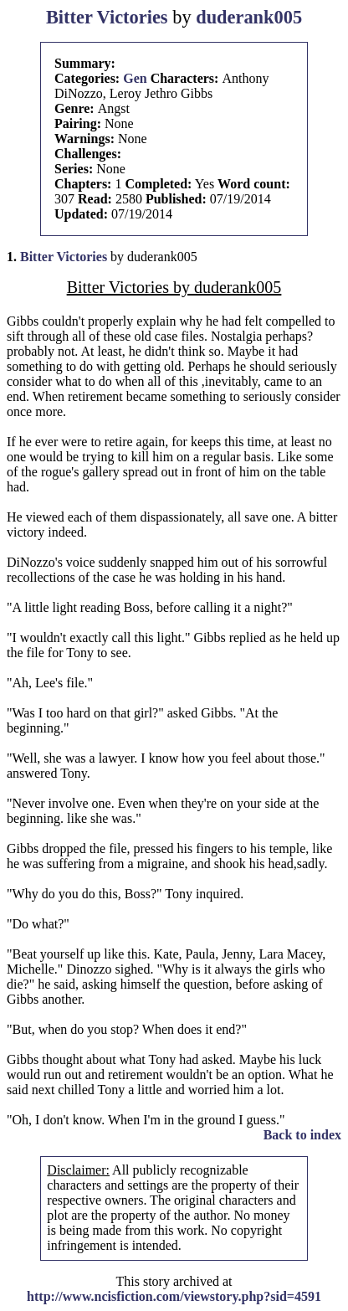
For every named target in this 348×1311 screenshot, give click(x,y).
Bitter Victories (107, 17)
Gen (134, 78)
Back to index (302, 1135)
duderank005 (249, 17)
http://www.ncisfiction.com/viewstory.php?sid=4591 (174, 1296)
